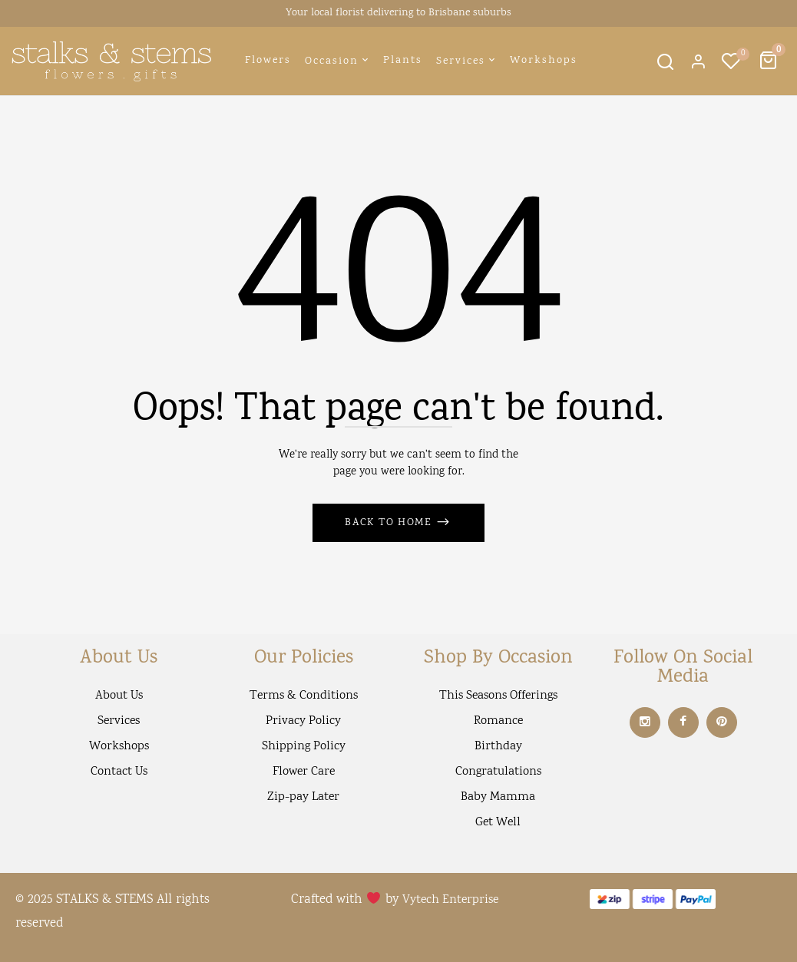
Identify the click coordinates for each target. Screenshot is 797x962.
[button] (770, 61)
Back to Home (390, 523)
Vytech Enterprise (450, 900)
